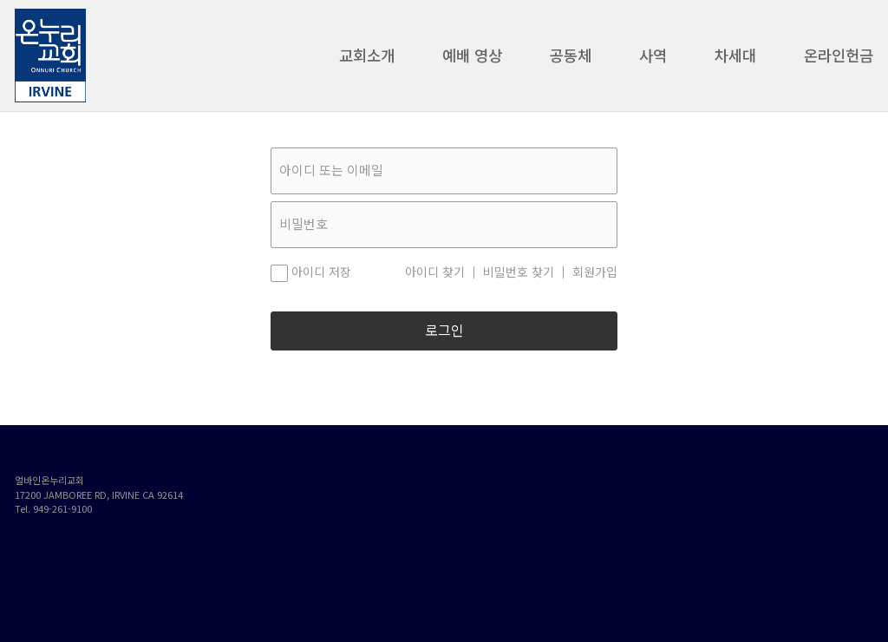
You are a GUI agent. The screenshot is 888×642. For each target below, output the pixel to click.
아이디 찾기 (435, 272)
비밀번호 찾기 (518, 272)
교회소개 (367, 60)
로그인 (444, 331)
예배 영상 (472, 60)
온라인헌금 (838, 60)
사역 (653, 60)
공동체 (570, 60)
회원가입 (594, 272)
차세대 (735, 60)
